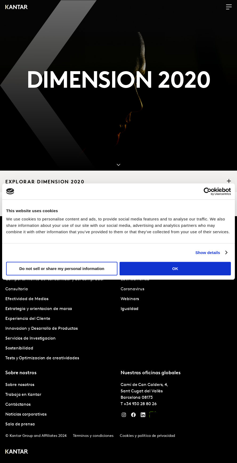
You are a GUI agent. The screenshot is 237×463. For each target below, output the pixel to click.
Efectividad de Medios (26, 299)
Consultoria (16, 289)
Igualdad (129, 309)
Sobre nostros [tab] (20, 373)
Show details (207, 252)
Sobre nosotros (19, 385)
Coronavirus (132, 289)
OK (175, 268)
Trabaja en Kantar (23, 395)
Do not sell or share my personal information (61, 268)
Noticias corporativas (26, 414)
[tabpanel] (60, 319)
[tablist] (118, 339)
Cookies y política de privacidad (147, 436)
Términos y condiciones (93, 436)
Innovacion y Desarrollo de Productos (41, 329)
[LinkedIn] (143, 416)
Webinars (130, 299)
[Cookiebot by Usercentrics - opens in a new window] (207, 191)
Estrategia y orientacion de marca (38, 309)
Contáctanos (18, 404)
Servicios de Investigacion (30, 338)
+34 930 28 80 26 (140, 404)
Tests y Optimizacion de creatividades (42, 358)
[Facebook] (133, 416)
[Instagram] (124, 416)
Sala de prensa (20, 424)
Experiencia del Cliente (27, 319)
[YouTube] (152, 416)
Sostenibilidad (19, 348)
